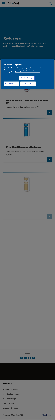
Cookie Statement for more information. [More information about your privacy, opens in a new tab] (27, 72)
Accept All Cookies (11, 83)
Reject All (28, 83)
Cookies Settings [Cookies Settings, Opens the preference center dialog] (27, 78)
